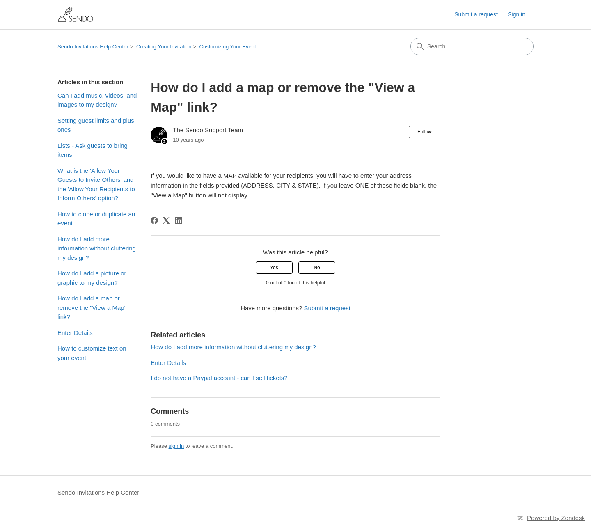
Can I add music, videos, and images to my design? (97, 100)
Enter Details (75, 332)
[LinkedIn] (178, 220)
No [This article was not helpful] (317, 268)
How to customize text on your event (91, 353)
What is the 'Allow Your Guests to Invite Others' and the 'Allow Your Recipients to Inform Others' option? (96, 184)
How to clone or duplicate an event (96, 219)
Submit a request (476, 14)
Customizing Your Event (227, 47)
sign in (176, 446)
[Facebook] (154, 220)
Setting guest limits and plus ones (95, 125)
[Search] (472, 46)
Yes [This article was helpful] (274, 268)
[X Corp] (166, 220)
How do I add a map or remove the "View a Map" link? (91, 307)
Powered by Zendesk (556, 517)
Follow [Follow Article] (424, 132)
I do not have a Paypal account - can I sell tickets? (219, 377)
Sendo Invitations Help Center (92, 47)
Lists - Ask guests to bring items (92, 150)
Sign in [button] (516, 14)
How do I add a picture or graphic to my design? (91, 278)
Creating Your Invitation (163, 47)
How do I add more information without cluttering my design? (96, 248)
